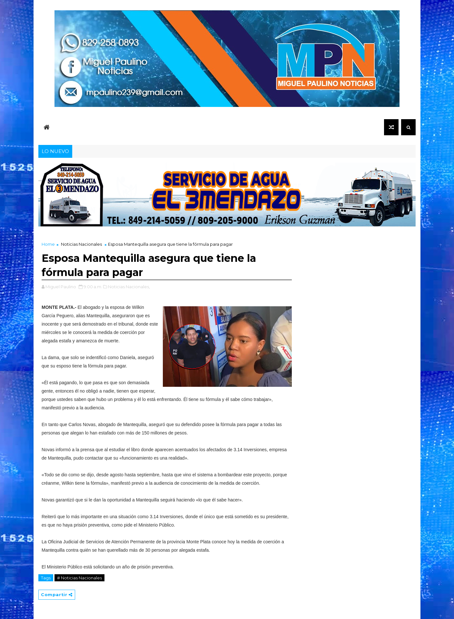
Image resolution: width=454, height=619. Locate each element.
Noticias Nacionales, (129, 286)
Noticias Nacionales (81, 244)
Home (48, 244)
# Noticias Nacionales (79, 577)
